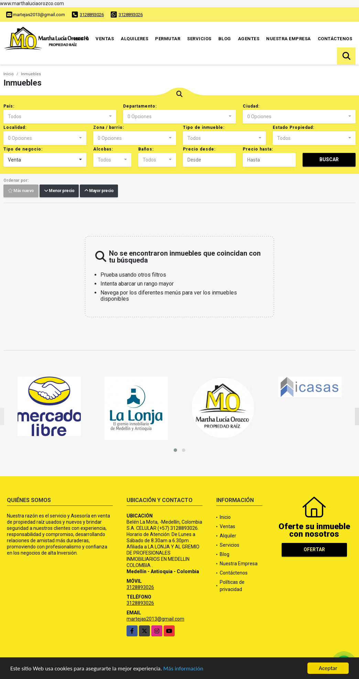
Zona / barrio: (108, 127)
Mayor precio (98, 191)
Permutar (167, 38)
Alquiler (228, 535)
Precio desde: (199, 149)
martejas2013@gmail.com (155, 619)
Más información (183, 668)
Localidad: (14, 127)
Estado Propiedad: (293, 127)
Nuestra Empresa (288, 38)
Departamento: (140, 106)
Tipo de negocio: (23, 149)
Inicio (81, 38)
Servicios (199, 38)
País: (8, 106)
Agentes (249, 38)
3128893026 (92, 14)
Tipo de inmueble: (204, 127)
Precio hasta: (258, 149)
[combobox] (59, 117)
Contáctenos (335, 38)
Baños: (146, 149)
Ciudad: (251, 106)
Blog (224, 38)
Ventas (105, 38)
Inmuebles (31, 74)
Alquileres (134, 38)
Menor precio (59, 191)
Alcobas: (103, 149)
